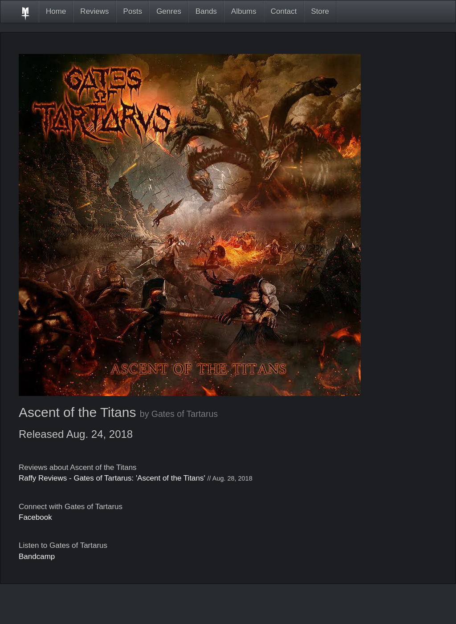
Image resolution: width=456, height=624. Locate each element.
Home (56, 11)
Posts (132, 11)
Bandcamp (37, 556)
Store (320, 11)
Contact (284, 11)
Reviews (94, 11)
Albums (243, 11)
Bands (206, 11)
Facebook (35, 517)
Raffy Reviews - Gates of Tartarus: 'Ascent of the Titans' (112, 478)
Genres (168, 11)
